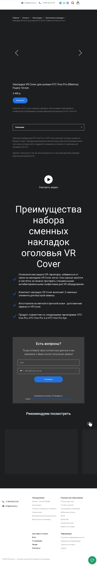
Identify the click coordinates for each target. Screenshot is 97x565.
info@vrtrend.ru (30, 3)
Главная (16, 18)
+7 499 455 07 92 (48, 3)
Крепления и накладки (55, 18)
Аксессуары (37, 18)
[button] (48, 179)
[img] (84, 2)
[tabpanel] (48, 147)
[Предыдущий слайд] (16, 53)
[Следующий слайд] (80, 53)
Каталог (26, 18)
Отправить (48, 379)
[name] (48, 363)
